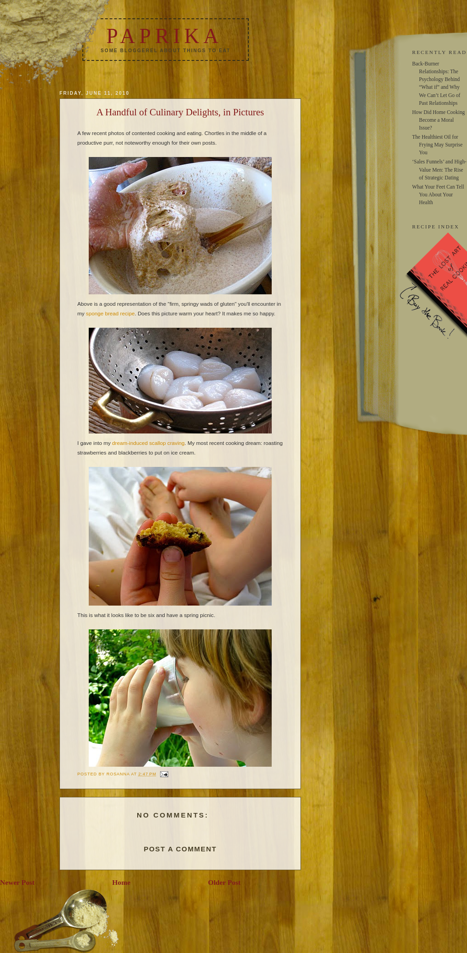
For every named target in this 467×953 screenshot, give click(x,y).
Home (121, 882)
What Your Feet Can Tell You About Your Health (438, 194)
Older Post (224, 882)
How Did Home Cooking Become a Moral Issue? (438, 119)
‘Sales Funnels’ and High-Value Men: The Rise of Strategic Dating (439, 169)
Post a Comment (180, 849)
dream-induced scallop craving (148, 443)
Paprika (164, 36)
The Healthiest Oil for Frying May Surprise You (437, 144)
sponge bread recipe (110, 313)
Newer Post (17, 882)
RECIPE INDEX (435, 226)
